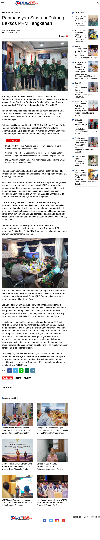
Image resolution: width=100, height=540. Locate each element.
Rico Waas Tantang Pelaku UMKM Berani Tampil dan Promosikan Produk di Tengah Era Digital (52, 502)
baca (62, 36)
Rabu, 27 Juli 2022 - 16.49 (9, 32)
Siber (86, 517)
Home (4, 12)
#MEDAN (18, 378)
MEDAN (10, 12)
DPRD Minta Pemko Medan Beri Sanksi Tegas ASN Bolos (81, 161)
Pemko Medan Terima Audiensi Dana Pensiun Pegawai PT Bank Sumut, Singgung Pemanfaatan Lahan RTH (84, 145)
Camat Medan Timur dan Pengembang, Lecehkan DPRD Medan (80, 21)
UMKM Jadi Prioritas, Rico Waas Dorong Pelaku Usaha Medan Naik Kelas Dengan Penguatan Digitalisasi (85, 177)
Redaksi (77, 517)
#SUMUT (27, 378)
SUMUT (17, 12)
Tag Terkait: (7, 378)
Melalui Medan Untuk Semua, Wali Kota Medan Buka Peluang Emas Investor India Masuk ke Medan (17, 466)
